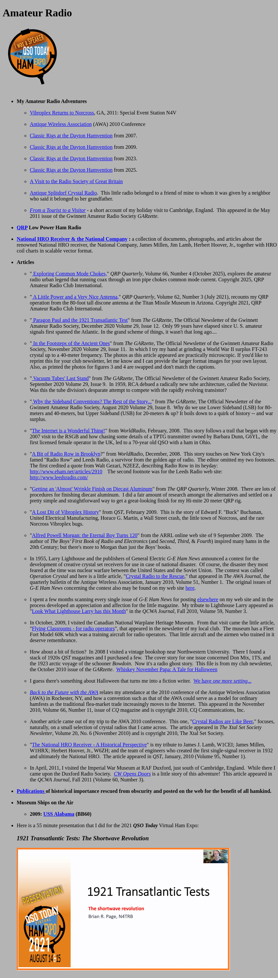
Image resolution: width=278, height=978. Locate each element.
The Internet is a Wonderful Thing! (68, 430)
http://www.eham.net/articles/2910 (66, 471)
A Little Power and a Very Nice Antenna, (75, 297)
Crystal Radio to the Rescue (155, 576)
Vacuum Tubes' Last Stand (60, 378)
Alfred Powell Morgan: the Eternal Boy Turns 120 (85, 535)
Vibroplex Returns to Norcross (62, 112)
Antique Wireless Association (61, 124)
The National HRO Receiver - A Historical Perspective (89, 744)
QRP (22, 227)
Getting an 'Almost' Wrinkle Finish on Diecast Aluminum (92, 489)
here (190, 588)
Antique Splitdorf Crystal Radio (63, 193)
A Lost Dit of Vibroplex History (65, 512)
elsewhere (207, 599)
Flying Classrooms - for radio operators (73, 628)
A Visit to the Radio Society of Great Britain (76, 181)
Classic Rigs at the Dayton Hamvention (71, 135)
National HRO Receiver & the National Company (72, 239)
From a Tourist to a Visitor (58, 210)
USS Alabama (58, 814)
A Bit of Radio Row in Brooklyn (66, 454)
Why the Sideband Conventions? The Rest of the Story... (92, 401)
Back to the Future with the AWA (64, 692)
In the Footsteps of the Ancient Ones (71, 343)
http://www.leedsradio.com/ (59, 477)
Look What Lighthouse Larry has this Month (79, 611)
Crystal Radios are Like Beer (222, 721)
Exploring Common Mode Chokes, (69, 273)
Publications (31, 791)
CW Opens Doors (132, 774)
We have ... (222, 681)
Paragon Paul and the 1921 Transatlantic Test (80, 320)
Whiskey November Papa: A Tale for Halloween (166, 669)
